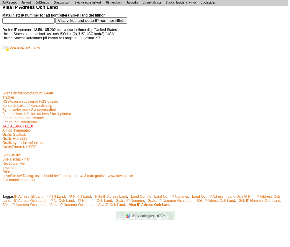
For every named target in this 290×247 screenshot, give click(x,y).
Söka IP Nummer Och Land (24, 205)
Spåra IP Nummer (130, 201)
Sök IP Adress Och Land (215, 201)
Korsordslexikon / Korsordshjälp (27, 106)
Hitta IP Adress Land (111, 196)
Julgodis (132, 2)
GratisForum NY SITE (19, 147)
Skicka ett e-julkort (88, 2)
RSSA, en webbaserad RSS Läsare (30, 101)
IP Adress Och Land (30, 201)
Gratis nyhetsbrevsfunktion (23, 143)
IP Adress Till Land (28, 196)
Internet (8, 168)
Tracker (8, 97)
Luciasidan (208, 2)
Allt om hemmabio (16, 130)
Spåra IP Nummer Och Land (170, 201)
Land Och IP (140, 196)
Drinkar (8, 172)
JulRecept (9, 2)
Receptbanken (13, 163)
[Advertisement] (109, 73)
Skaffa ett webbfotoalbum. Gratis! (28, 93)
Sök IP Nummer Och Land (259, 201)
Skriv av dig (11, 155)
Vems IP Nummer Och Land (72, 205)
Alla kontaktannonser (18, 180)
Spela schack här (16, 159)
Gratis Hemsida (14, 139)
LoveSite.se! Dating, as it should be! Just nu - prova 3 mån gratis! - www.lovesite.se (67, 176)
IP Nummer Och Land (95, 201)
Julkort (26, 2)
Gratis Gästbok (14, 135)
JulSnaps (42, 2)
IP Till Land (56, 196)
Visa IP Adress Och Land (150, 205)
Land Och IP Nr (239, 196)
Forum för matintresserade (23, 118)
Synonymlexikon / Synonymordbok (29, 110)
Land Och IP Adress (208, 196)
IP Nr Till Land (80, 196)
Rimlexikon (114, 2)
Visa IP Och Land (111, 205)
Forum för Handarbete (19, 122)
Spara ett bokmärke (21, 47)
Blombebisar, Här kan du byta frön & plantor (36, 114)
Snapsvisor (62, 2)
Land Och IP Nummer (171, 196)
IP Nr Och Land (62, 201)
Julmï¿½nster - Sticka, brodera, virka (169, 2)
